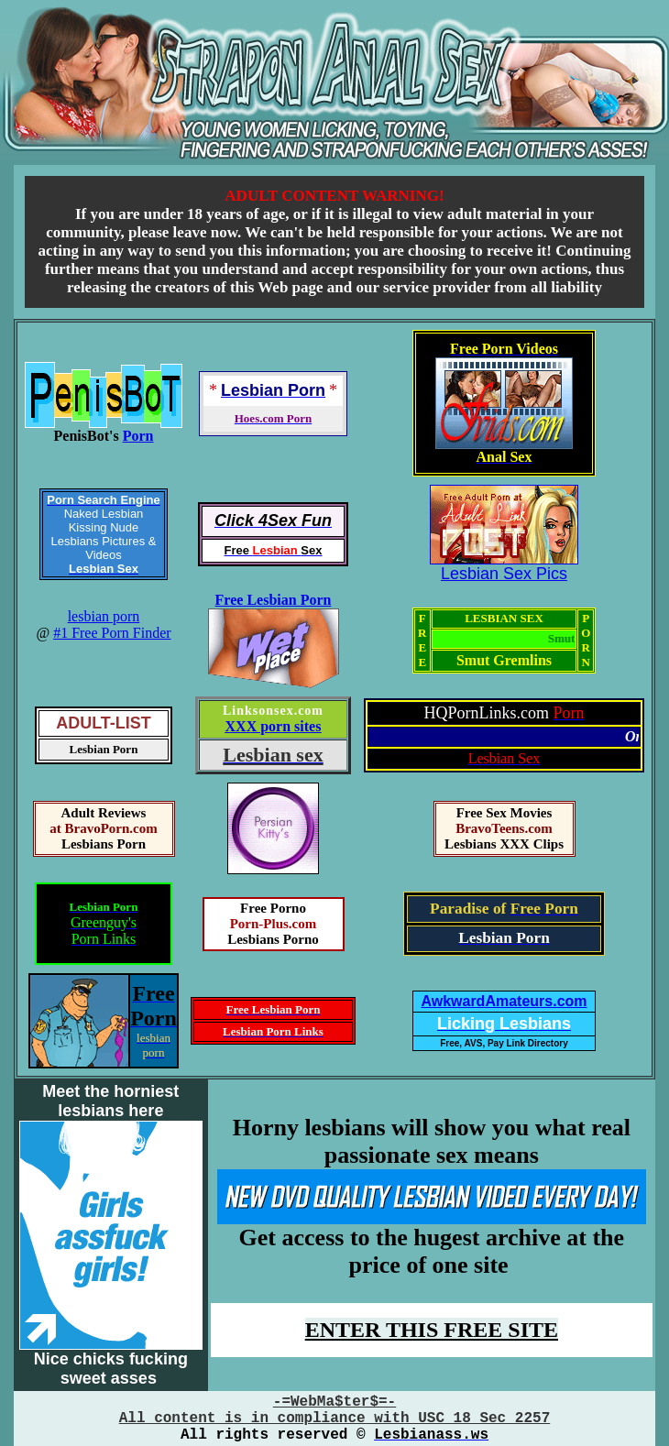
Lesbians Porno (273, 939)
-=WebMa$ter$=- (334, 1402)
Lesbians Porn (103, 844)
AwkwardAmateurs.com (504, 1001)
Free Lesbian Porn (273, 600)
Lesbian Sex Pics (504, 573)
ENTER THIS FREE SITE (431, 1330)
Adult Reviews (104, 812)
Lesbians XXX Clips (504, 844)
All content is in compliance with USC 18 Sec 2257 (334, 1418)
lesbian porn (104, 616)
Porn (138, 436)
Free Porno (273, 908)
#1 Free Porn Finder (111, 633)
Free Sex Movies (504, 812)
